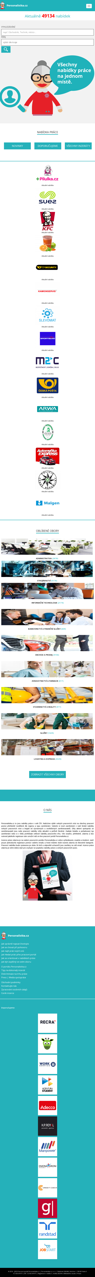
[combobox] (47, 42)
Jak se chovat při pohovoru (14, 947)
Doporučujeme (48, 146)
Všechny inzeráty (78, 146)
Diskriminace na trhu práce (14, 973)
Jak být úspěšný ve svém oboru (16, 961)
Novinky (17, 146)
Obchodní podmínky (10, 982)
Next (92, 85)
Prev (3, 85)
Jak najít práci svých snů (12, 951)
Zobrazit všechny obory (47, 774)
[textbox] (48, 42)
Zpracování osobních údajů (14, 989)
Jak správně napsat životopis (15, 943)
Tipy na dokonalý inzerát (13, 970)
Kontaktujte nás (9, 986)
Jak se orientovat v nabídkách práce (18, 958)
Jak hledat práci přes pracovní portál (18, 954)
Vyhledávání (8, 26)
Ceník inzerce (7, 993)
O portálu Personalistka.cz (13, 966)
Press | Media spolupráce (13, 977)
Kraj (3, 36)
